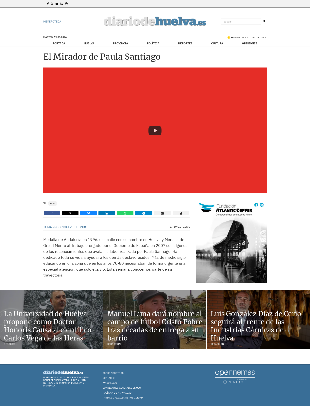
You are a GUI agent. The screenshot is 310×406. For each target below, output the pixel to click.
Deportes (185, 43)
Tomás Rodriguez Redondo (65, 227)
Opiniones (249, 43)
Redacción (10, 343)
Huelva (89, 43)
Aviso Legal (110, 382)
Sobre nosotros (113, 372)
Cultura (217, 43)
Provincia (120, 43)
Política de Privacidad (117, 392)
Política (153, 43)
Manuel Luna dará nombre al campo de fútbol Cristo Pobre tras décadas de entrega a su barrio (154, 326)
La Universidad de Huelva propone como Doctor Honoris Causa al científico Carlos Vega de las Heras (47, 326)
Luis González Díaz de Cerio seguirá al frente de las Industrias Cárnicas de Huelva (256, 326)
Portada (59, 43)
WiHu (52, 203)
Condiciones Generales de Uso (122, 387)
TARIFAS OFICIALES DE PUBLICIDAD (123, 397)
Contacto (109, 377)
